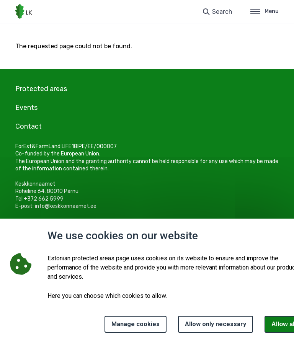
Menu (264, 11)
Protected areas (41, 89)
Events (26, 107)
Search (222, 11)
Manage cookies (135, 324)
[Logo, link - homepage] (23, 11)
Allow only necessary (215, 324)
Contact (28, 126)
